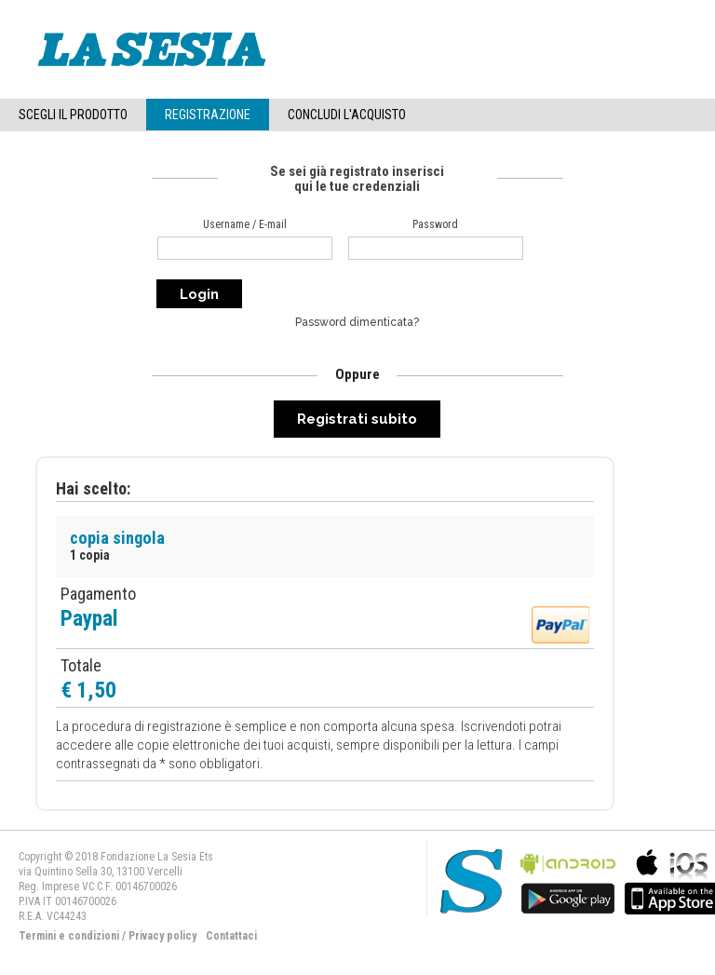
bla (567, 879)
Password (435, 224)
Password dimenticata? (357, 322)
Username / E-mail (245, 224)
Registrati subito (357, 419)
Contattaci (231, 935)
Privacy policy (162, 935)
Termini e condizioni (69, 935)
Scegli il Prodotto (73, 114)
